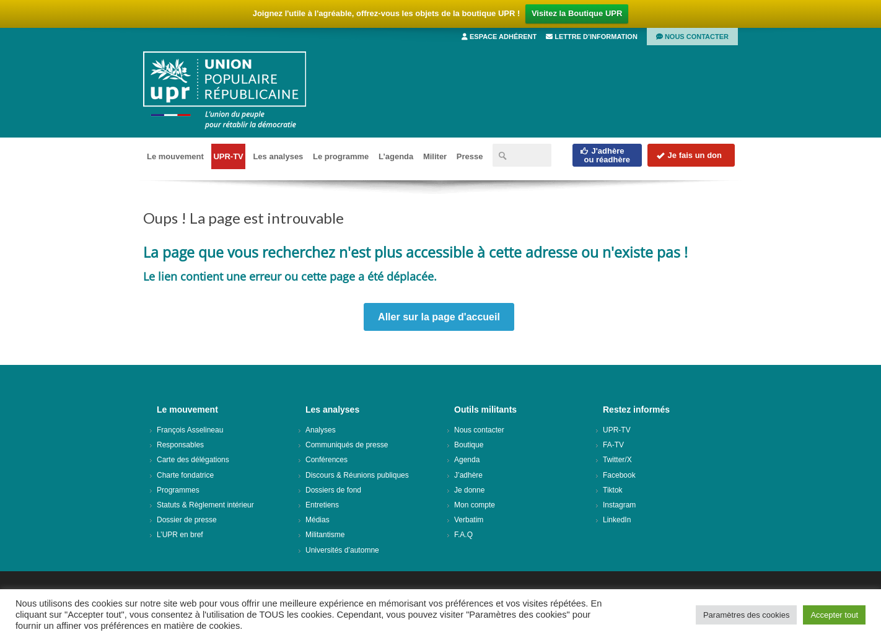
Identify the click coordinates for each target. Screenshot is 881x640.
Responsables (180, 445)
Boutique (468, 445)
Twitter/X (617, 459)
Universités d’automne (342, 550)
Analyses (320, 430)
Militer (435, 156)
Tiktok (613, 490)
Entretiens (322, 505)
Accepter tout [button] (834, 615)
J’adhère (468, 475)
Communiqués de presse (346, 445)
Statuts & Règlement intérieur (205, 505)
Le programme (341, 156)
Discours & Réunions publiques (357, 475)
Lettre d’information (592, 36)
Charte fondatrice (185, 475)
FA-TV (613, 445)
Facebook (619, 475)
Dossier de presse (187, 519)
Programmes (178, 490)
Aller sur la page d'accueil (439, 317)
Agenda (467, 459)
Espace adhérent (499, 36)
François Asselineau (190, 430)
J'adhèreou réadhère (605, 155)
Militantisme (324, 534)
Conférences (326, 459)
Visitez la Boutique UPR (577, 13)
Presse (470, 156)
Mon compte (474, 505)
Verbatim (468, 519)
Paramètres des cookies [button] (746, 615)
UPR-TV (228, 156)
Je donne (469, 490)
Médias (317, 519)
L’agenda (396, 156)
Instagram (619, 505)
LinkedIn (617, 519)
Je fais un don (689, 155)
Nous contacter (692, 36)
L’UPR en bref (180, 534)
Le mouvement (175, 156)
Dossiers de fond (333, 490)
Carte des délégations (193, 459)
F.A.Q (463, 534)
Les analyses (278, 156)
